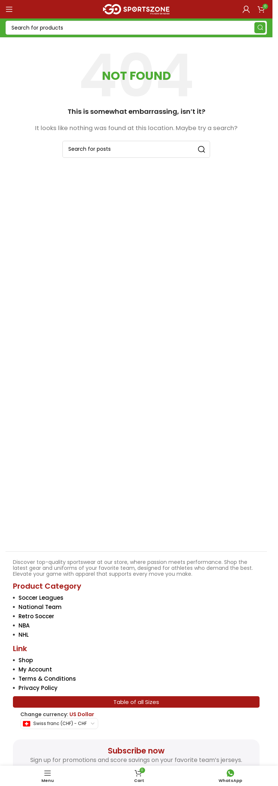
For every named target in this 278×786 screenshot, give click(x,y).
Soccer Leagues (41, 598)
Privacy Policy (38, 688)
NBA (24, 625)
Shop (25, 660)
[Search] (136, 28)
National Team (40, 607)
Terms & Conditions (47, 679)
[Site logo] (136, 9)
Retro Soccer (36, 616)
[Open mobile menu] (9, 9)
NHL (23, 635)
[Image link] (136, 492)
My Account (35, 669)
